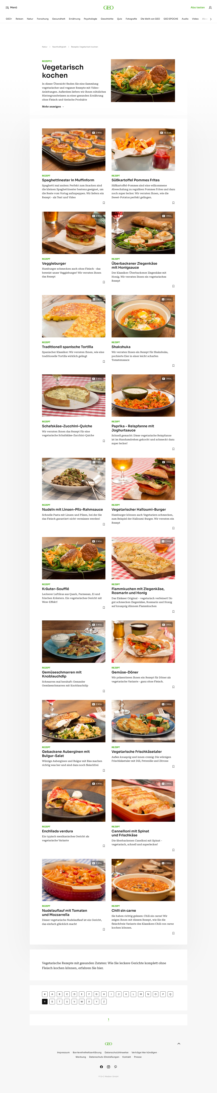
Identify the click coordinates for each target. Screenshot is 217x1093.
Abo (198, 7)
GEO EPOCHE (171, 18)
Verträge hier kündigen (144, 1052)
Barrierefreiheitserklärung (87, 1052)
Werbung (81, 1057)
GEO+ (9, 18)
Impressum (63, 1052)
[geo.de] (108, 7)
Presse (138, 1057)
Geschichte (107, 18)
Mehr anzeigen (53, 106)
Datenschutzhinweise (117, 1052)
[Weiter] (210, 19)
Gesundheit (58, 18)
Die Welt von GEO (150, 18)
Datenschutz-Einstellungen (104, 1057)
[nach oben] (179, 1043)
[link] (210, 7)
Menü (11, 7)
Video (195, 18)
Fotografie (131, 18)
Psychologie (90, 18)
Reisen (19, 18)
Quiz (119, 18)
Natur (30, 18)
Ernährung (74, 18)
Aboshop (207, 18)
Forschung (42, 18)
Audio (185, 18)
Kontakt (126, 1057)
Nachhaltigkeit (59, 47)
